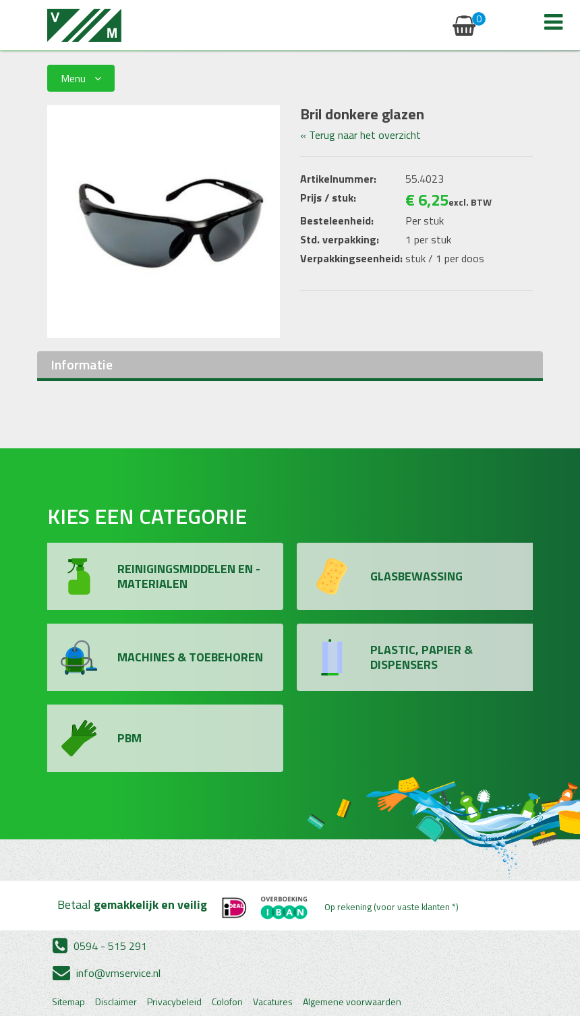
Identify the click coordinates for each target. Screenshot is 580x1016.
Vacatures (273, 1002)
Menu (81, 78)
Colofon (227, 1002)
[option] (163, 221)
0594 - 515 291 (100, 946)
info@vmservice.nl (107, 973)
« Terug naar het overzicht (360, 135)
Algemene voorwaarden (352, 1002)
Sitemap (68, 1002)
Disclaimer (116, 1002)
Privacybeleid (174, 1002)
